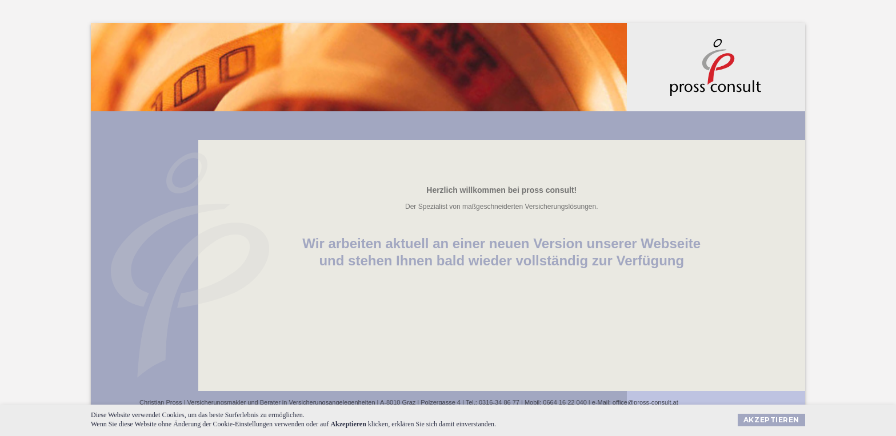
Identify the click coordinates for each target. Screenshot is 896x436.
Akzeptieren (771, 419)
